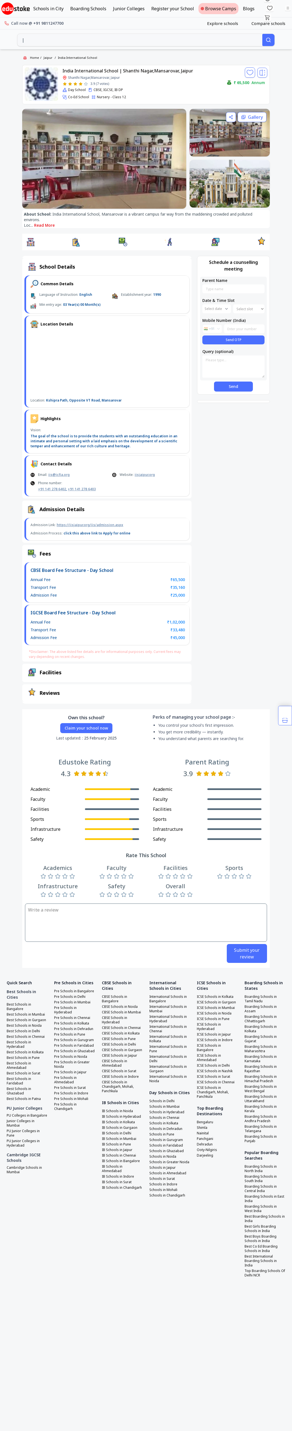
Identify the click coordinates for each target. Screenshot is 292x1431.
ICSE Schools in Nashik (215, 1071)
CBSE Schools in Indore (120, 1076)
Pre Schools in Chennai (72, 1018)
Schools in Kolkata (163, 1123)
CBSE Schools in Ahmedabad (114, 1063)
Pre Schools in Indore (71, 1093)
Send (233, 386)
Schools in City (48, 9)
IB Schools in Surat (117, 1182)
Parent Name (214, 280)
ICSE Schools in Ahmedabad (209, 1057)
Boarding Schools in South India (261, 1178)
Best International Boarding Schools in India (261, 1261)
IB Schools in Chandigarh (122, 1187)
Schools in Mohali (163, 1190)
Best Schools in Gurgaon (26, 1020)
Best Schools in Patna (24, 1099)
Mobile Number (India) (224, 320)
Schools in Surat (162, 1179)
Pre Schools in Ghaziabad (74, 1051)
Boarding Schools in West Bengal (261, 1088)
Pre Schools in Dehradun (73, 1029)
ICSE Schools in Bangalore (209, 1047)
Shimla (202, 1127)
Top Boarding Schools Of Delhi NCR (265, 1273)
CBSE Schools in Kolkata (121, 1033)
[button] (30, 242)
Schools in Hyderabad (166, 1112)
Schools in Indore (163, 1184)
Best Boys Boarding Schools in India (260, 1238)
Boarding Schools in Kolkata (261, 1028)
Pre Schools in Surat (70, 1088)
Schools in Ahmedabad (167, 1173)
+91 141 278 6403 (82, 489)
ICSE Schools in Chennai (216, 1082)
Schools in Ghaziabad (166, 1151)
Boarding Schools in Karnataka (261, 1058)
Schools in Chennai (164, 1117)
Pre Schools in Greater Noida (72, 1064)
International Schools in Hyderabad (168, 1018)
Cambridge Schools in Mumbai (24, 1169)
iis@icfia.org (59, 474)
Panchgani (205, 1139)
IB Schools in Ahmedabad (112, 1168)
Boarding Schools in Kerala (261, 1108)
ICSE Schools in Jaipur (214, 1034)
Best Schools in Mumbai (26, 1014)
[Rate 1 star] (64, 84)
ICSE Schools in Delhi (213, 1065)
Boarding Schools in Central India (261, 1188)
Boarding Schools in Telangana (261, 1128)
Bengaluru (205, 1122)
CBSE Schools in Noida (120, 1007)
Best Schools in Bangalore (19, 1006)
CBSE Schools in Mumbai (121, 1012)
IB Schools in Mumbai (119, 1139)
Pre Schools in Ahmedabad (65, 1080)
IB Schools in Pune (116, 1144)
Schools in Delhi (162, 1101)
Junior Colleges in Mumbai (20, 1123)
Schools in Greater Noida (169, 1162)
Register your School (172, 9)
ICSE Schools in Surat (213, 1076)
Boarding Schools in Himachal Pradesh (261, 1078)
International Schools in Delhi (168, 1058)
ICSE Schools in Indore (215, 1040)
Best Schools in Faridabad (19, 1081)
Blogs (249, 9)
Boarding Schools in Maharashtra (261, 1048)
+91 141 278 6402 (52, 489)
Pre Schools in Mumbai (72, 1002)
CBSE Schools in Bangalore (114, 999)
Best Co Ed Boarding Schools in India (261, 1248)
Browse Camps (218, 9)
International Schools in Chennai (168, 1028)
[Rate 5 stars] (86, 84)
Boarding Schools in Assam (261, 1009)
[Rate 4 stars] (80, 84)
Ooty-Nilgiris (207, 1150)
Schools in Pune (161, 1134)
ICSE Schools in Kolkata (215, 997)
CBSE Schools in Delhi (119, 1044)
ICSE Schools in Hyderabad (209, 1026)
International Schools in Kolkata (168, 1038)
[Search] (268, 40)
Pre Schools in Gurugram (74, 1040)
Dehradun (205, 1144)
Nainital (203, 1133)
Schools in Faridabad (166, 1145)
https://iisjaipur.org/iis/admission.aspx (90, 525)
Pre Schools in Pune (69, 1034)
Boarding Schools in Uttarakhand (261, 1098)
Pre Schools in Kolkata (71, 1023)
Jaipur (48, 57)
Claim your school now (86, 728)
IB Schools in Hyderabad (121, 1116)
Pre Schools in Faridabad (74, 1045)
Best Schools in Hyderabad (19, 1044)
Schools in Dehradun (165, 1129)
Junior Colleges (129, 9)
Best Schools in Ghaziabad (19, 1091)
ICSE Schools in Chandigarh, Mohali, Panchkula (213, 1092)
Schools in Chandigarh (167, 1195)
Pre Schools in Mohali (71, 1099)
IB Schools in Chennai (119, 1155)
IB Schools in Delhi (116, 1133)
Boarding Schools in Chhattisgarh (261, 1018)
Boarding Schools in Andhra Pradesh (261, 1118)
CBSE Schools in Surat (119, 1071)
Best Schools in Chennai (26, 1036)
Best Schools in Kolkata (25, 1052)
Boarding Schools (88, 9)
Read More (44, 225)
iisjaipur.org (145, 474)
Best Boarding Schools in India (265, 1218)
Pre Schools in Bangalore (74, 991)
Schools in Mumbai (164, 1106)
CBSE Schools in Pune (119, 1039)
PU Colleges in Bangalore (27, 1115)
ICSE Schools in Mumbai (216, 1008)
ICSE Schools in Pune (213, 1019)
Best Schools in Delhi (23, 1031)
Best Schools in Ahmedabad (19, 1065)
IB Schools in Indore (118, 1176)
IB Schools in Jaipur (117, 1150)
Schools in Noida (162, 1156)
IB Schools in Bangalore (121, 1161)
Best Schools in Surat (23, 1073)
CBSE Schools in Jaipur (119, 1055)
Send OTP (233, 339)
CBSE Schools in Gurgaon (122, 1050)
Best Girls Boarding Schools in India (260, 1228)
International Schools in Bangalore (168, 999)
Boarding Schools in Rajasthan (261, 1068)
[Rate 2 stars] (70, 84)
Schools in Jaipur (162, 1167)
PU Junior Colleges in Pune (23, 1133)
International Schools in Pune (168, 1048)
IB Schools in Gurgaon (119, 1127)
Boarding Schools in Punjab (261, 1138)
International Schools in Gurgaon (168, 1068)
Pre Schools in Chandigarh (65, 1106)
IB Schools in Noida (117, 1111)
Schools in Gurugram (166, 1140)
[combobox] (140, 40)
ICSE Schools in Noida (214, 1013)
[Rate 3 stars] (75, 84)
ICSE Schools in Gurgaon (216, 1002)
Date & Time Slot (218, 300)
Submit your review (247, 953)
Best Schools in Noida (24, 1025)
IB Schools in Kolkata (118, 1122)
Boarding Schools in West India (261, 1208)
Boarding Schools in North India (261, 1168)
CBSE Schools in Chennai (121, 1028)
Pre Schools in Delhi (69, 997)
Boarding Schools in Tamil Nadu (261, 999)
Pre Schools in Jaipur (70, 1072)
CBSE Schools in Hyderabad (114, 1020)
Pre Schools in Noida (70, 1056)
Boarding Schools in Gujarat (261, 1038)
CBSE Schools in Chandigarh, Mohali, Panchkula (118, 1086)
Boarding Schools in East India (264, 1198)
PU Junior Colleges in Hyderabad (23, 1143)
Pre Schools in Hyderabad (65, 1010)
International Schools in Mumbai (168, 1009)
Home (34, 57)
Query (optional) (217, 351)
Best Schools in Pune (23, 1058)
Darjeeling (205, 1155)
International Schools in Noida (168, 1078)
